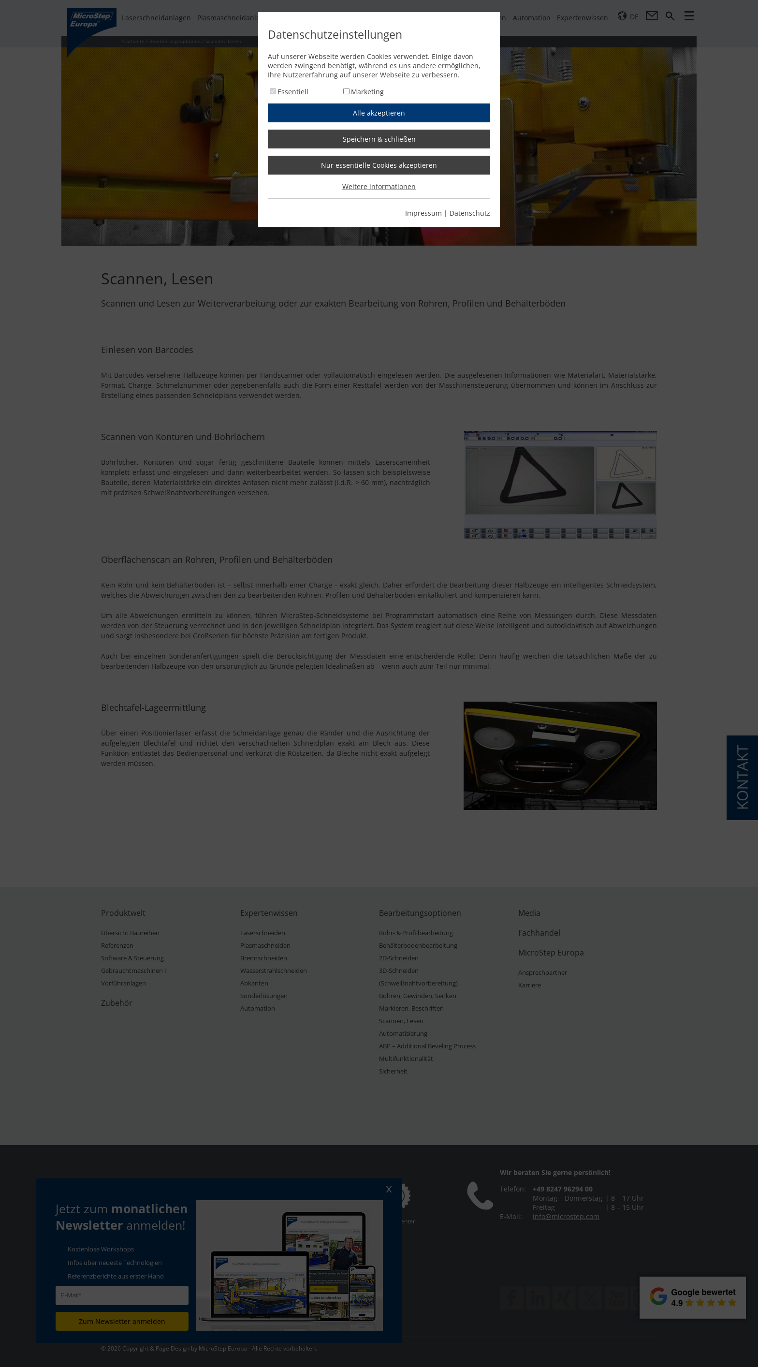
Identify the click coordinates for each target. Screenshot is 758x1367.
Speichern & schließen (379, 139)
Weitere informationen (379, 186)
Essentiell (292, 91)
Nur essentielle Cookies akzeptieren (379, 165)
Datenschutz (470, 213)
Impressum (423, 213)
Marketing (367, 91)
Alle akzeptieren (379, 113)
